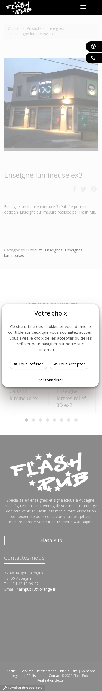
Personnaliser (50, 380)
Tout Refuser (28, 364)
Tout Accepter (69, 364)
